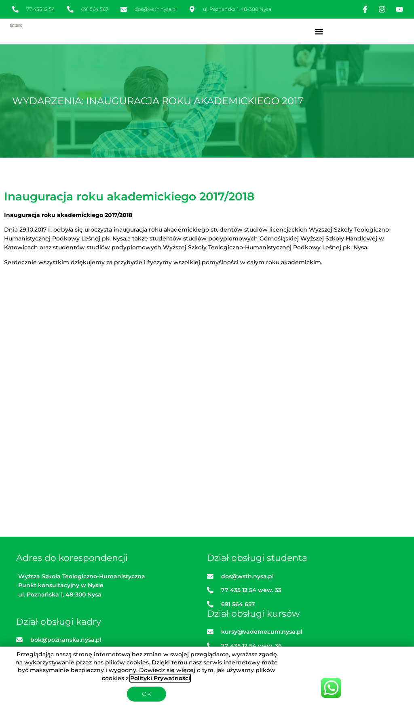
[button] (318, 31)
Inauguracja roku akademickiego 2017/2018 (129, 196)
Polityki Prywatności (160, 678)
